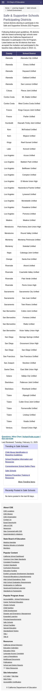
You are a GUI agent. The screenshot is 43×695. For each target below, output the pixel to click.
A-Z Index (6, 676)
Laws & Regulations (10, 656)
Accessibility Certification (12, 682)
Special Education (9, 628)
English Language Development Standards (18, 574)
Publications (7, 662)
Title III (5, 637)
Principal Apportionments (12, 619)
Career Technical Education (13, 602)
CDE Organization (9, 517)
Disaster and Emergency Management (17, 614)
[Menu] (3, 2)
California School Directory (12, 645)
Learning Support (18, 8)
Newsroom (7, 528)
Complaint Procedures (11, 562)
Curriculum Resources (11, 568)
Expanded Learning (10, 616)
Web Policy (7, 679)
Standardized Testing (10, 631)
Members (6, 548)
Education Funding (10, 571)
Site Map (15, 676)
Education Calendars (10, 648)
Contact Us (7, 520)
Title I (5, 634)
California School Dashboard (13, 556)
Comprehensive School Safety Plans (20, 466)
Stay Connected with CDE (12, 531)
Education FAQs (9, 651)
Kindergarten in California (12, 585)
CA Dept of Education (16, 2)
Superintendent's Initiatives (13, 534)
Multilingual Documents (11, 659)
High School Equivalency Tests (14, 579)
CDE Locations (8, 511)
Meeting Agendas (9, 542)
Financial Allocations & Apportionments (17, 576)
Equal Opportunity (9, 522)
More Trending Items (26, 482)
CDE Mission (8, 514)
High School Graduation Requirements (17, 582)
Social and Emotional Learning (14, 588)
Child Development (10, 611)
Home (7, 8)
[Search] (40, 2)
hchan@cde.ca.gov (31, 437)
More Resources (12, 668)
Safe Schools (31, 8)
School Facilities (9, 625)
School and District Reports (13, 665)
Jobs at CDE (7, 525)
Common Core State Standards (14, 559)
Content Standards (10, 565)
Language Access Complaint (13, 653)
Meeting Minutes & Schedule (13, 545)
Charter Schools (9, 605)
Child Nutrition (8, 608)
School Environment (14, 10)
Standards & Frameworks (12, 591)
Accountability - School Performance (16, 599)
